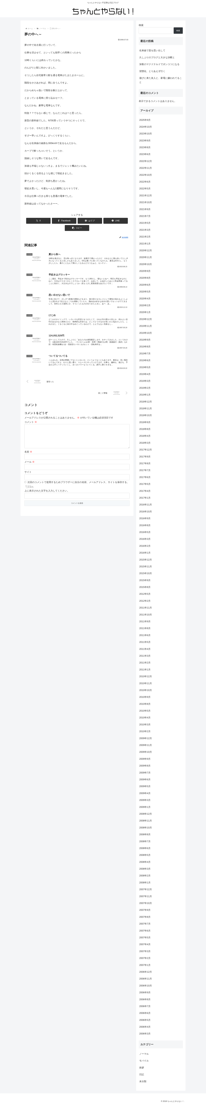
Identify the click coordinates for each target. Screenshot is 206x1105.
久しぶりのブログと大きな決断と (157, 57)
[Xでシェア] (34, 221)
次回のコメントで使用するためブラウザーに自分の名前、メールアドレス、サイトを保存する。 (78, 481)
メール (29, 461)
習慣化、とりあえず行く (152, 71)
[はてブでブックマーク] (77, 221)
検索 (141, 25)
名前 (28, 451)
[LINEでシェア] (98, 221)
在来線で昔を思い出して (152, 50)
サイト (28, 471)
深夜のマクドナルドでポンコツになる (159, 64)
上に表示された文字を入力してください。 (46, 490)
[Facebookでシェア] (56, 221)
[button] (120, 221)
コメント (30, 417)
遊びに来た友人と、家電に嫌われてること (160, 80)
